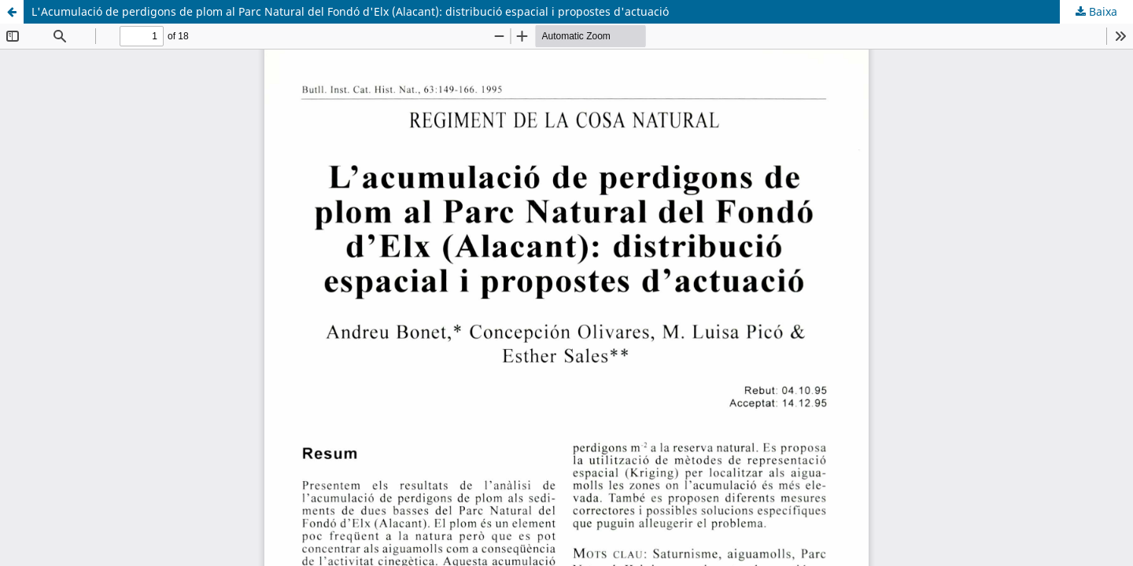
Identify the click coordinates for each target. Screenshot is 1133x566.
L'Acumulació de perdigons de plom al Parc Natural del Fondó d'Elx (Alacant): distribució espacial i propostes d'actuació (350, 11)
